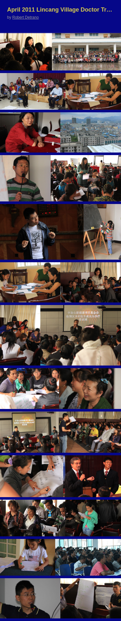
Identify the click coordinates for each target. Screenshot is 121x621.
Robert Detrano (25, 17)
